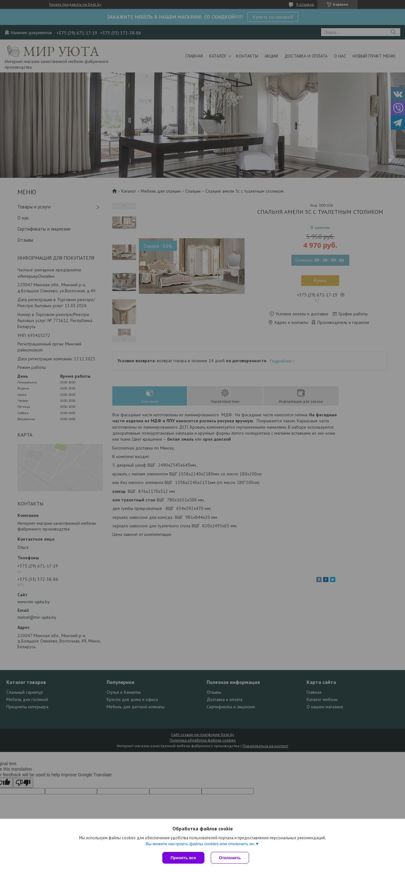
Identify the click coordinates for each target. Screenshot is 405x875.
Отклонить (230, 857)
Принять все (183, 857)
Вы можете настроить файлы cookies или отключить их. (200, 843)
